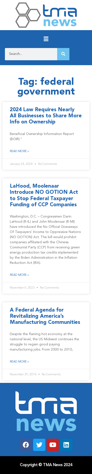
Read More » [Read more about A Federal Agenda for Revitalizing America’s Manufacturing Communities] (19, 361)
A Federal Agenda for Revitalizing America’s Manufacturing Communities (45, 316)
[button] (46, 39)
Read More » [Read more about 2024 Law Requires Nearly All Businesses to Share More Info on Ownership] (19, 151)
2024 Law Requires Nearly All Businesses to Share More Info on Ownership (46, 116)
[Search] (63, 54)
